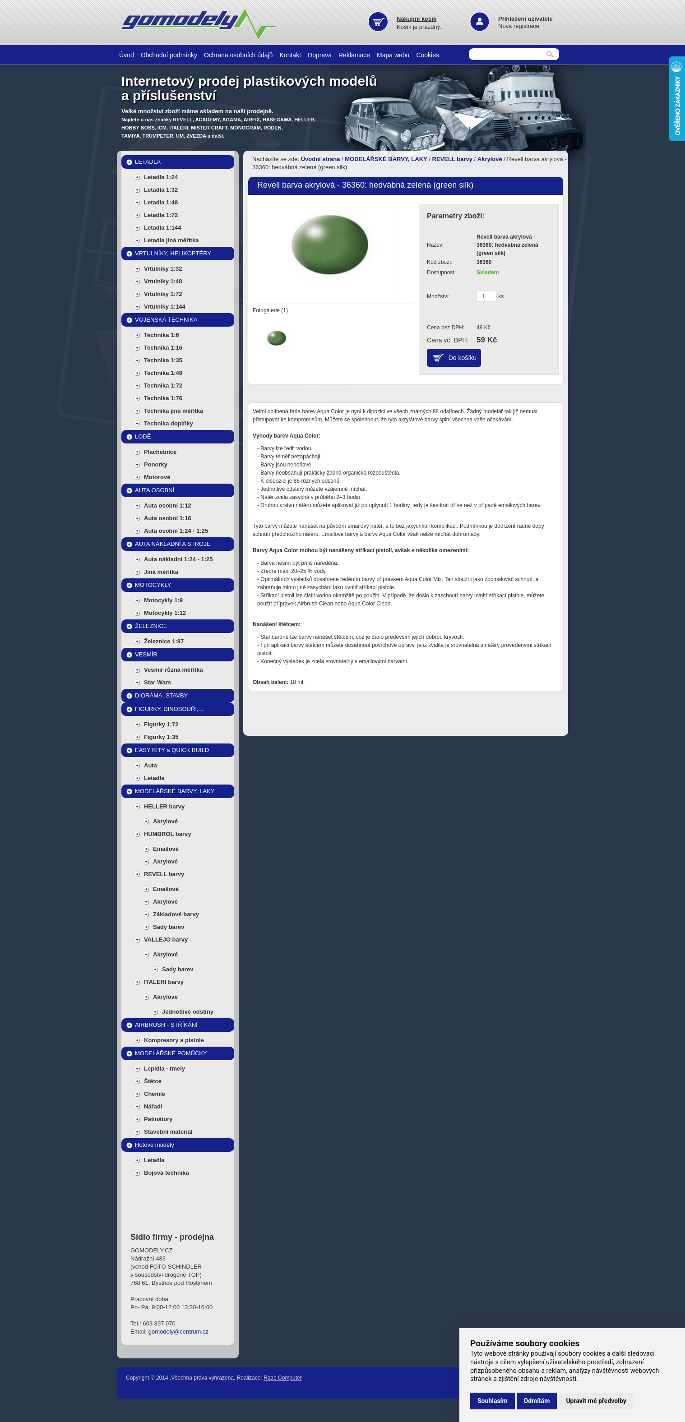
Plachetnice (160, 451)
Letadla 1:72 (161, 215)
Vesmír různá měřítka (173, 669)
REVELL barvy (164, 874)
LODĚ (143, 436)
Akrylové (165, 821)
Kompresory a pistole (174, 1040)
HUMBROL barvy (167, 834)
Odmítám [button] (537, 1400)
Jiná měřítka (161, 571)
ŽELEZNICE (151, 626)
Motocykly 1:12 (165, 612)
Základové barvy (176, 914)
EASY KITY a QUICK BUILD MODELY (172, 752)
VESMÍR (146, 654)
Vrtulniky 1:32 (163, 268)
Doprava (320, 55)
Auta (150, 765)
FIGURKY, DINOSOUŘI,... (169, 709)
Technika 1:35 (163, 360)
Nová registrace (518, 26)
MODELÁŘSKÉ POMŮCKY (171, 1053)
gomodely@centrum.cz (178, 1331)
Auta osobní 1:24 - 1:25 (176, 530)
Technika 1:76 (163, 398)
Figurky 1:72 (161, 724)
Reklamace (354, 55)
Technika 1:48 (163, 372)
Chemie (154, 1093)
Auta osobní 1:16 (167, 518)
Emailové (166, 848)
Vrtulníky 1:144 (164, 306)
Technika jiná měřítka (173, 410)
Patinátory (158, 1119)
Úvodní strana (320, 159)
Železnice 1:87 (164, 641)
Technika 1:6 (161, 335)
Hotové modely (154, 1144)
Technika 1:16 (163, 347)
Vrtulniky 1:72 (163, 294)
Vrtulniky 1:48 (163, 281)
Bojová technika (166, 1172)
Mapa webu (393, 55)
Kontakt (290, 55)
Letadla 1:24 (161, 177)
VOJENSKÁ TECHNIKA (166, 319)
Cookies (427, 55)
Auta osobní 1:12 (167, 505)
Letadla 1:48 (161, 202)
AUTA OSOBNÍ (154, 490)
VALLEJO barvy (166, 939)
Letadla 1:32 (161, 189)
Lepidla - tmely (164, 1068)
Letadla (154, 778)
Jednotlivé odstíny (187, 1011)
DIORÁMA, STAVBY (161, 695)
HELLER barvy (164, 806)
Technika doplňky (168, 423)
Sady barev (168, 926)
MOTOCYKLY (153, 585)
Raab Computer (283, 1378)
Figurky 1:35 (161, 737)
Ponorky (155, 464)
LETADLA (148, 161)
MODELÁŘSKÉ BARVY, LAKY (175, 791)
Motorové (157, 477)
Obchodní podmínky (169, 55)
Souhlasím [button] (492, 1400)
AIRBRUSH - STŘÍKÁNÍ (166, 1024)
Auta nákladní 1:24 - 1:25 (178, 559)
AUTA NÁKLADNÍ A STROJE (172, 543)
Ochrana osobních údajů (238, 55)
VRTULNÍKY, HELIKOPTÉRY (173, 253)
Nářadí (153, 1106)
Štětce (153, 1081)
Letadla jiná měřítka (171, 240)
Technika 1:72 (163, 385)
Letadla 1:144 (162, 227)
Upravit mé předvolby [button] (596, 1400)
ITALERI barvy (164, 982)
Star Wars (157, 682)
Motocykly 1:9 (163, 600)
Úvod (126, 55)
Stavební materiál (168, 1131)
